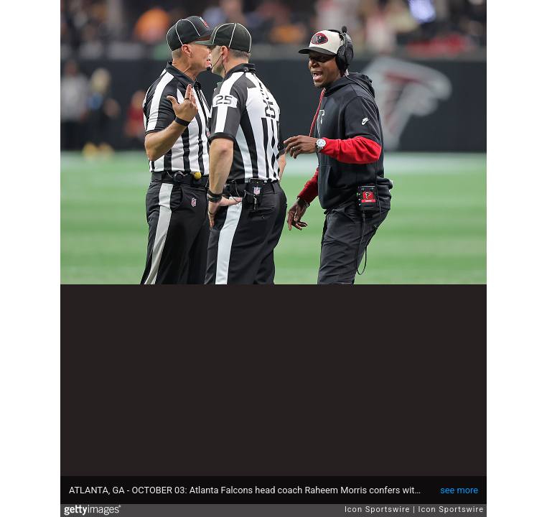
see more (459, 490)
